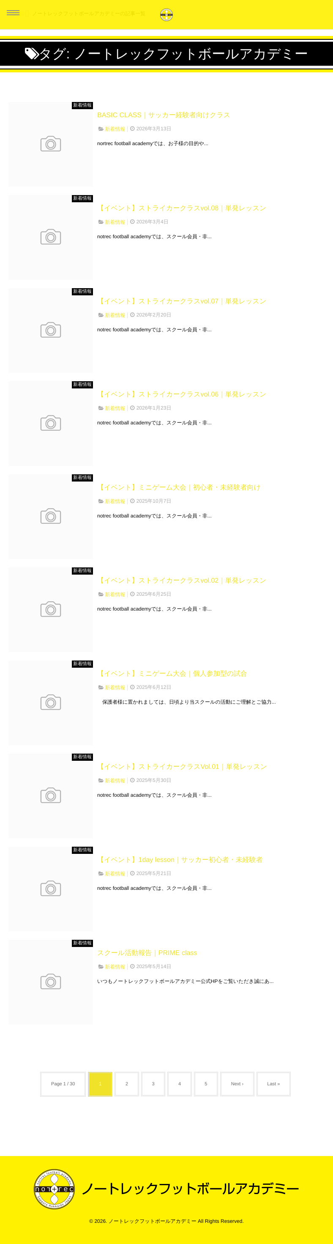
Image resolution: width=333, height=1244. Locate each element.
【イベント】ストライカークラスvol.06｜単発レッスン (181, 394)
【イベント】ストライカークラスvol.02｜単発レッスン (181, 580)
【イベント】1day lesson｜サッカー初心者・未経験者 (180, 860)
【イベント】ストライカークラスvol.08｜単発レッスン (181, 208)
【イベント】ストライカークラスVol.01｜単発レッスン (182, 767)
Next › (238, 1084)
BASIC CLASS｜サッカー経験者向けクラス (163, 115)
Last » (274, 1084)
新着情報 (82, 105)
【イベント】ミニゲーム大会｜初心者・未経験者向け (179, 487)
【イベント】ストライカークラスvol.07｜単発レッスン (181, 301)
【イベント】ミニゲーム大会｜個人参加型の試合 (172, 673)
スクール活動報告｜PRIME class (147, 953)
